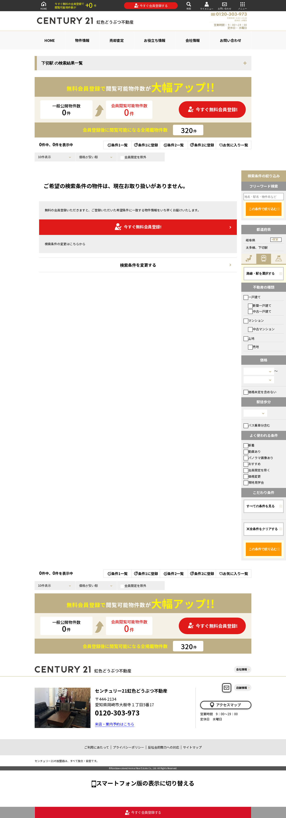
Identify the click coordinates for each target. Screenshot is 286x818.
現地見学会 (254, 482)
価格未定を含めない (260, 392)
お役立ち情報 (154, 40)
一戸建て (252, 297)
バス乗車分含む (257, 425)
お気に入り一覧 (233, 145)
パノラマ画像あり (258, 457)
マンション (254, 320)
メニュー (242, 5)
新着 (249, 445)
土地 (249, 338)
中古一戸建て (259, 311)
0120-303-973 (117, 713)
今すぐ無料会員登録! (213, 109)
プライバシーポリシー (128, 747)
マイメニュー (207, 5)
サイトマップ (192, 747)
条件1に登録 (145, 145)
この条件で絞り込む (263, 209)
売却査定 (116, 40)
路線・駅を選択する (260, 273)
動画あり (252, 451)
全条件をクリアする (262, 529)
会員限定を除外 (133, 157)
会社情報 (192, 40)
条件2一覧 (174, 145)
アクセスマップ (225, 705)
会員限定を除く (257, 470)
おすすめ (252, 464)
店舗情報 (241, 687)
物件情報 (82, 40)
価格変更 (252, 476)
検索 (189, 5)
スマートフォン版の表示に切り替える (145, 783)
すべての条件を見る (260, 506)
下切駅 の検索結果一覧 (62, 63)
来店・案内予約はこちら (114, 724)
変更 (275, 239)
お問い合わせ (224, 5)
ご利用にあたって (96, 747)
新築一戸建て (259, 305)
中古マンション (261, 329)
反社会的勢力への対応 (163, 747)
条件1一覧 (118, 145)
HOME (44, 5)
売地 (253, 346)
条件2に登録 (201, 145)
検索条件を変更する (138, 265)
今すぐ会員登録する (151, 5)
